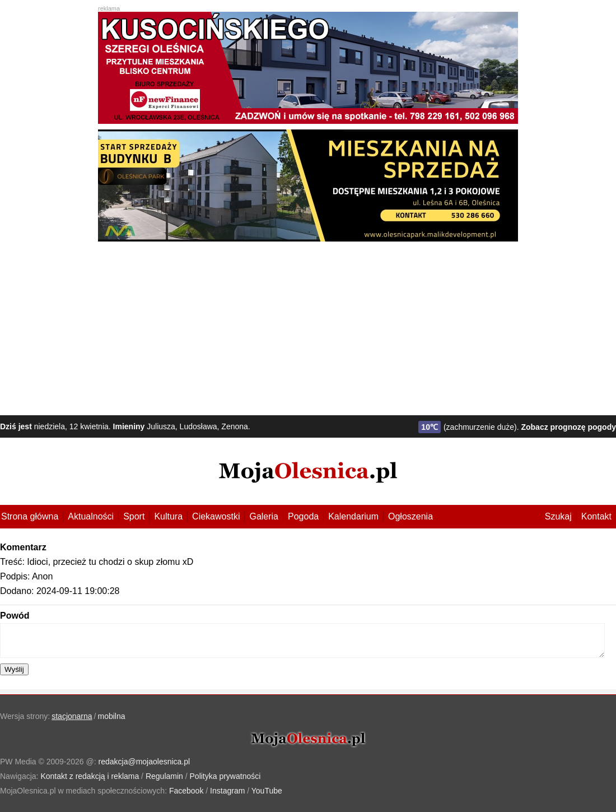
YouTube (266, 790)
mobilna (111, 716)
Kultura (168, 516)
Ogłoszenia (410, 516)
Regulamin (164, 776)
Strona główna (29, 516)
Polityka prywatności (225, 776)
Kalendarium (353, 516)
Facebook (186, 790)
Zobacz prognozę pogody (568, 427)
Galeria (263, 516)
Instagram (227, 790)
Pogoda (303, 516)
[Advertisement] (308, 325)
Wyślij (14, 669)
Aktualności (91, 516)
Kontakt (596, 516)
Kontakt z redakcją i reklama (89, 776)
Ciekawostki (216, 516)
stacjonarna (72, 716)
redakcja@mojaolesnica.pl (144, 761)
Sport (133, 516)
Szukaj (558, 516)
